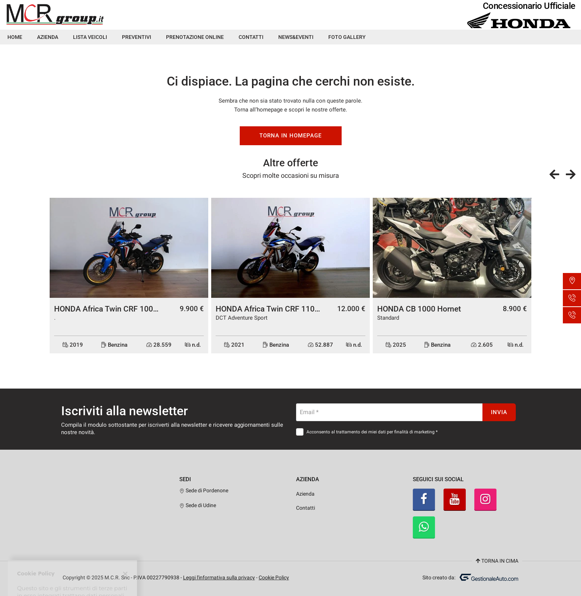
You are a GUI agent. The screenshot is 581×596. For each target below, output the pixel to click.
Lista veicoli (90, 37)
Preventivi (136, 37)
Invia (499, 412)
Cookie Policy (274, 577)
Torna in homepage (290, 135)
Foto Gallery (347, 37)
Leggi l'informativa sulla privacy (219, 577)
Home (14, 37)
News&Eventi (295, 37)
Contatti (251, 37)
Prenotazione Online (195, 37)
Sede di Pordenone (203, 490)
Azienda (47, 37)
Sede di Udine (197, 505)
